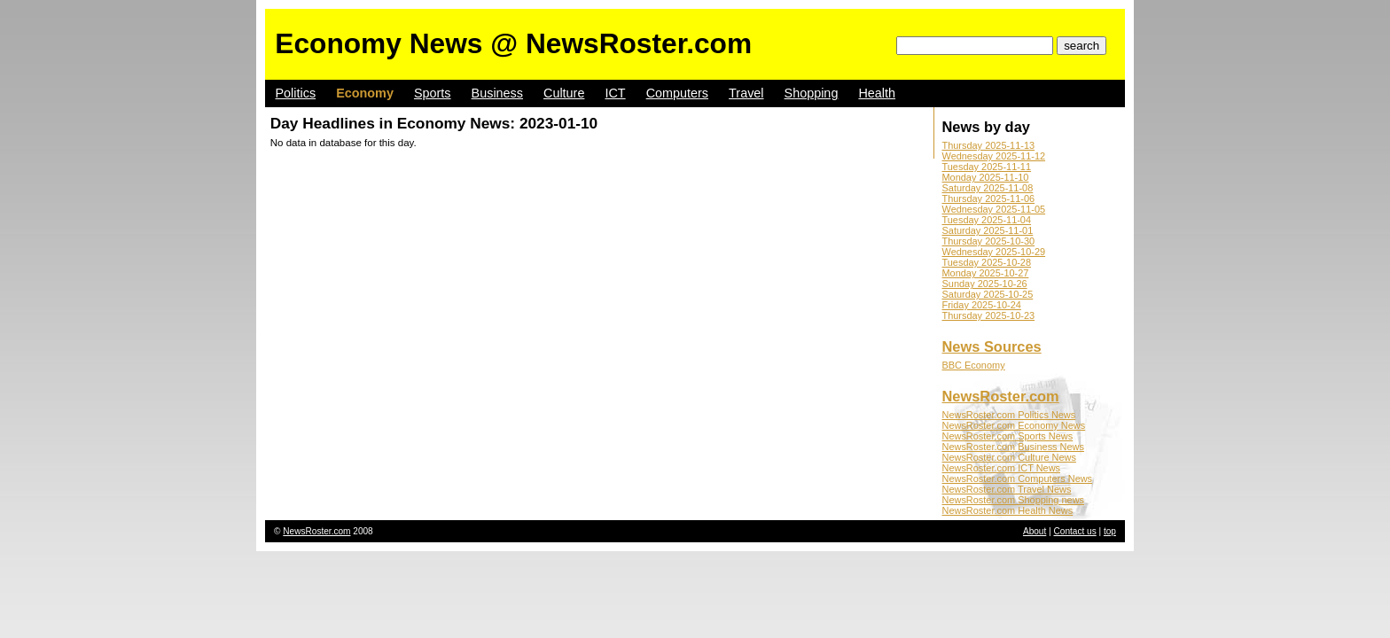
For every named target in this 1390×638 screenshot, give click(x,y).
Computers (677, 93)
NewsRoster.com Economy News (1014, 425)
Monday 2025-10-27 (985, 273)
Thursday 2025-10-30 (988, 241)
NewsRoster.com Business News (1013, 446)
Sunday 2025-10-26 (984, 283)
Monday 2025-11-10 (985, 177)
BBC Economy (973, 365)
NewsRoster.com (1000, 396)
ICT (615, 93)
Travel (746, 93)
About (1034, 531)
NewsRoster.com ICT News (1001, 468)
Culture (563, 93)
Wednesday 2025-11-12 (994, 156)
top (1110, 531)
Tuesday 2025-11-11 (987, 166)
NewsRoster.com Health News (1008, 510)
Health (876, 93)
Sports (432, 93)
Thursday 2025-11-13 (988, 145)
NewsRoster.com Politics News (1009, 414)
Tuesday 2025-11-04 (987, 219)
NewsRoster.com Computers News (1017, 478)
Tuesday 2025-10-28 (987, 262)
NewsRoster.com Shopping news (1013, 499)
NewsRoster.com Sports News (1008, 436)
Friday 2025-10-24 (981, 305)
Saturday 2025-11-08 (988, 188)
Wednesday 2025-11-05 (994, 209)
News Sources (992, 346)
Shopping (812, 93)
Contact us (1075, 531)
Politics (296, 93)
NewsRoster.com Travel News (1007, 489)
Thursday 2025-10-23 (988, 315)
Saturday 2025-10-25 (988, 294)
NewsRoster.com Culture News (1009, 457)
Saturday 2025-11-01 (988, 230)
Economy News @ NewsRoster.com (513, 43)
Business (497, 93)
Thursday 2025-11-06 (988, 198)
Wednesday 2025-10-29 (994, 251)
